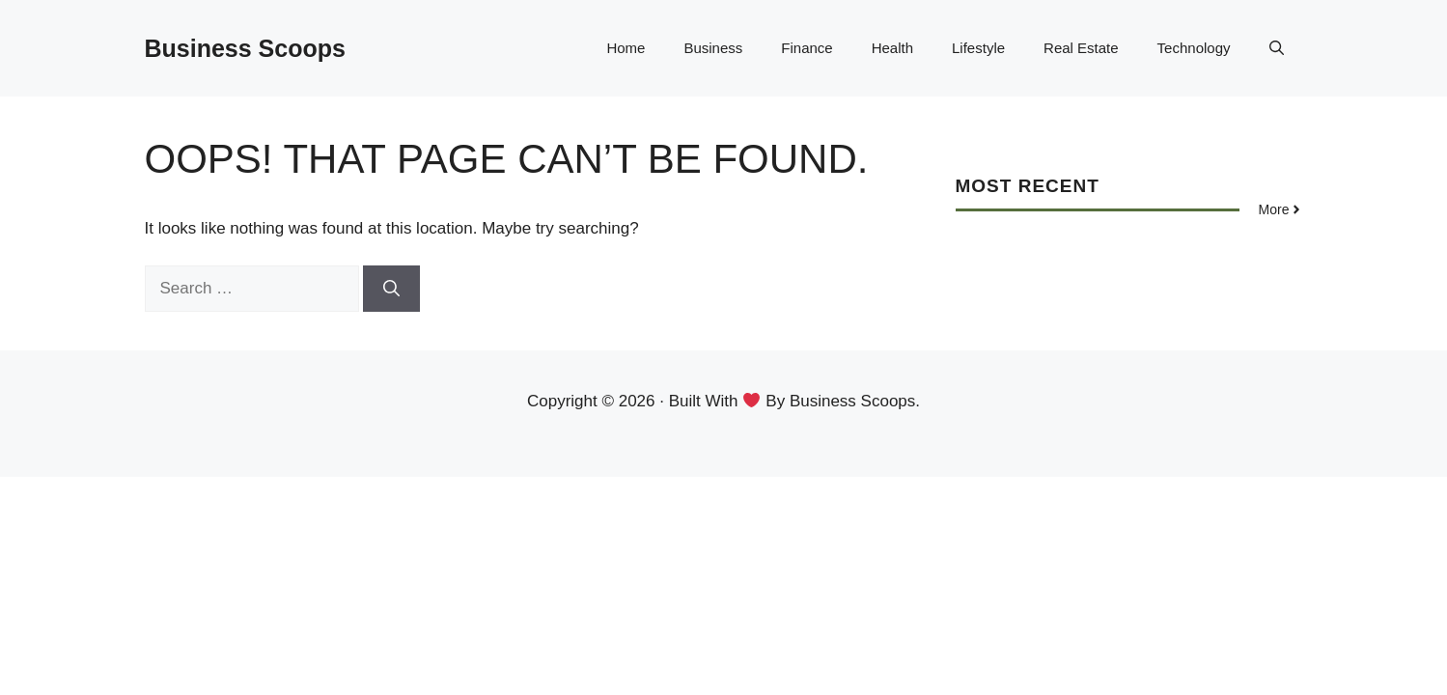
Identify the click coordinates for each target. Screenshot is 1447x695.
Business (712, 48)
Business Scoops (245, 48)
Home (625, 48)
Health (892, 48)
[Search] (391, 288)
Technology (1194, 48)
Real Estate (1081, 48)
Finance (806, 48)
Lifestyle (978, 48)
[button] (1276, 48)
